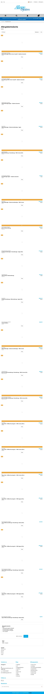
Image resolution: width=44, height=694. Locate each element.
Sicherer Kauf (33, 673)
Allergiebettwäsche (6, 626)
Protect (2, 653)
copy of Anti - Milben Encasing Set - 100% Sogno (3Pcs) (13, 498)
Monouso (18, 676)
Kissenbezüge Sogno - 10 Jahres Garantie (10, 176)
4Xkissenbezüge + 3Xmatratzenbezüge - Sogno (11, 127)
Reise (17, 673)
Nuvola (2, 651)
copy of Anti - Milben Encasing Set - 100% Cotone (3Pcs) (13, 423)
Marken (2, 647)
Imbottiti (2, 650)
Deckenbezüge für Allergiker (8, 630)
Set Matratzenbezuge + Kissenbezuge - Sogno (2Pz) (12, 251)
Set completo (5, 631)
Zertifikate (33, 666)
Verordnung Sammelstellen (36, 667)
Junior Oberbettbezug (6, 228)
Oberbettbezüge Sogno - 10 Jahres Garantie (11, 103)
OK (26, 636)
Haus (17, 670)
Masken (17, 674)
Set (17, 666)
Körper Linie (18, 671)
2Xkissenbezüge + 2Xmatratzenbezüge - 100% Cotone (13, 348)
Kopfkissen (18, 668)
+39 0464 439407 (5, 671)
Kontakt (32, 674)
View (22, 57)
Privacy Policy (33, 671)
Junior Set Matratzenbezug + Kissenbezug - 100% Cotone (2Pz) (14, 372)
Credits (30, 692)
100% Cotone (3, 649)
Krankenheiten (33, 668)
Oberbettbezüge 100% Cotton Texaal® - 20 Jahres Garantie (14, 54)
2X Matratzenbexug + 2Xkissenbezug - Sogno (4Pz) (12, 299)
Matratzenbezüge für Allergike (8, 628)
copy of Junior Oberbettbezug (8, 275)
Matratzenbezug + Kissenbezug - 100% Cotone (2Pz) (12, 152)
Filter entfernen (19, 636)
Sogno (2, 654)
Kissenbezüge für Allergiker (8, 629)
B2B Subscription (34, 670)
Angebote (18, 664)
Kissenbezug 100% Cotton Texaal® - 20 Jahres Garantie (13, 79)
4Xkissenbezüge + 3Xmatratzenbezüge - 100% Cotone (13, 202)
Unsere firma (33, 664)
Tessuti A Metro (5, 322)
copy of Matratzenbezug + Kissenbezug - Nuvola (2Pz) (13, 522)
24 (41, 32)
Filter (3, 32)
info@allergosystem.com (6, 672)
